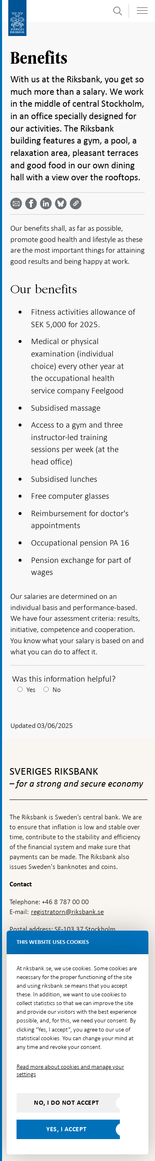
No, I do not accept (66, 1102)
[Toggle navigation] (142, 10)
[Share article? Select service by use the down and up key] (47, 203)
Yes (31, 689)
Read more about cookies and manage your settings (70, 1070)
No (56, 689)
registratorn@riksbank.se (67, 911)
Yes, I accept (66, 1129)
